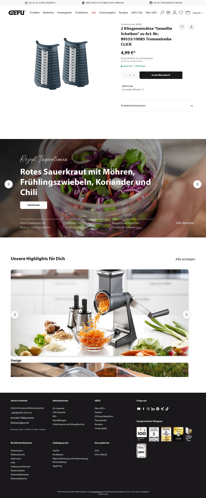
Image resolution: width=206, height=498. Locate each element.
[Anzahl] (130, 75)
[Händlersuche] (168, 12)
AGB (13, 463)
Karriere (98, 412)
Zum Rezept (33, 205)
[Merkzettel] (181, 12)
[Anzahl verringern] (124, 75)
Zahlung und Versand (20, 467)
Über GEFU (100, 408)
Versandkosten (96, 492)
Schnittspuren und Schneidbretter (69, 424)
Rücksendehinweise (20, 475)
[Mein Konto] (175, 12)
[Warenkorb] (187, 13)
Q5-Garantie (58, 408)
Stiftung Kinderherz (104, 416)
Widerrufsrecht (18, 455)
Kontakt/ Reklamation (22, 418)
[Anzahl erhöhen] (135, 75)
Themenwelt (101, 420)
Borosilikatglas (59, 420)
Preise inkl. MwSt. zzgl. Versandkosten (137, 58)
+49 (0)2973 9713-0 (21, 413)
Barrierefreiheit (18, 471)
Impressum (16, 459)
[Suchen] (162, 12)
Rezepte (99, 424)
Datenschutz (17, 451)
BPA (55, 416)
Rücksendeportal (20, 423)
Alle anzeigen (185, 259)
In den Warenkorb (161, 75)
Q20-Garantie (59, 412)
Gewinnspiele (101, 428)
